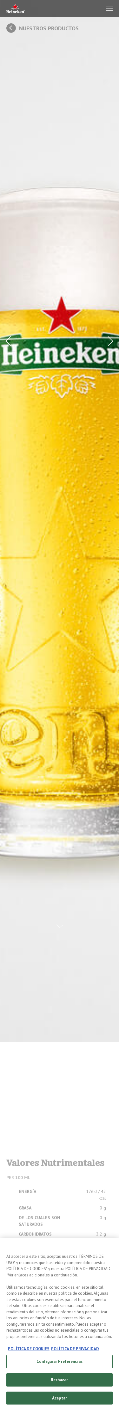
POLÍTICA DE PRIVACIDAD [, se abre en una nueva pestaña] (75, 1351)
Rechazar (59, 1382)
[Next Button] (109, 341)
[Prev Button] (10, 341)
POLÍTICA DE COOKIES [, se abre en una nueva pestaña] (29, 1351)
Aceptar (59, 1401)
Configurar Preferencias (59, 1364)
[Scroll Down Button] (59, 921)
